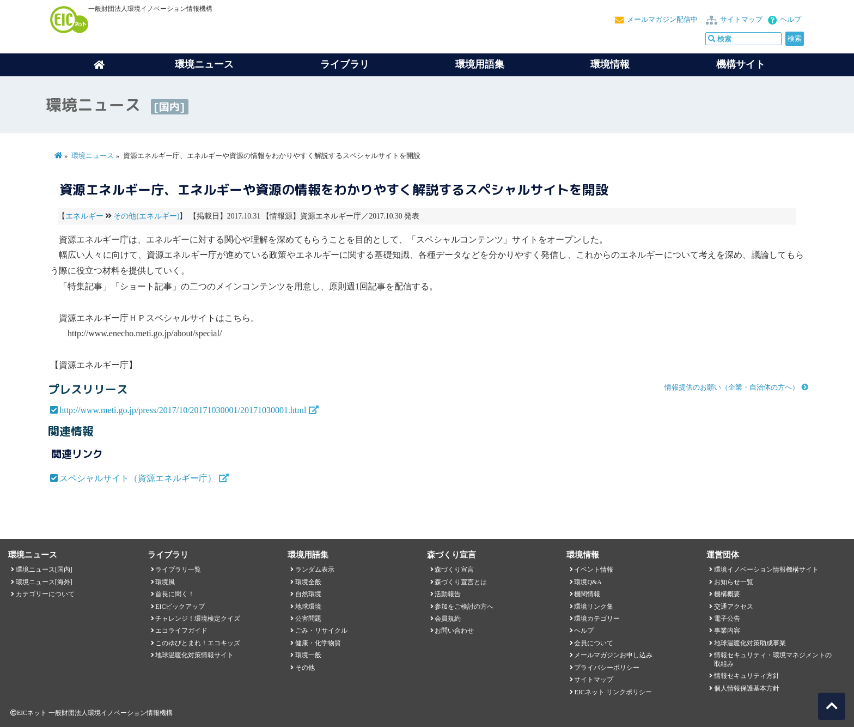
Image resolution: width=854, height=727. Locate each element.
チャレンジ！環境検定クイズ (197, 618)
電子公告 (727, 618)
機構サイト (740, 64)
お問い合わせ (454, 630)
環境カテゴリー (597, 618)
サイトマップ (741, 19)
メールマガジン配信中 (662, 19)
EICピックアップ (180, 606)
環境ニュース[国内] (44, 569)
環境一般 (308, 655)
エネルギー (84, 216)
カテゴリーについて (45, 594)
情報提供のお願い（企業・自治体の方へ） (731, 387)
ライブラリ (344, 64)
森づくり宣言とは (461, 582)
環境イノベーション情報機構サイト (766, 569)
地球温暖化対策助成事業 (750, 643)
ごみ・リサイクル (321, 630)
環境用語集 (479, 64)
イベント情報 (593, 569)
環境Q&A (587, 582)
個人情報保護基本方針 (746, 688)
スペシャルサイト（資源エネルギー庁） (137, 478)
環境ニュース (92, 156)
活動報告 (448, 594)
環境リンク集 (593, 606)
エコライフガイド (181, 630)
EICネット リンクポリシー (612, 692)
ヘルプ (790, 19)
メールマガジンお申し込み (613, 655)
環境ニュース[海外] (44, 582)
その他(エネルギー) (146, 216)
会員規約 (448, 618)
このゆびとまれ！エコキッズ (197, 643)
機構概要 (727, 594)
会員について (593, 643)
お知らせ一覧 (733, 582)
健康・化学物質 (318, 643)
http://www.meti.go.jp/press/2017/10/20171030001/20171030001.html (182, 410)
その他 (305, 667)
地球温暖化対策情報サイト (194, 655)
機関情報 (587, 594)
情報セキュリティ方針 (746, 676)
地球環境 (308, 606)
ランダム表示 (314, 569)
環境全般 (308, 582)
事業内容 (727, 630)
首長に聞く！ (174, 594)
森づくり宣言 (454, 569)
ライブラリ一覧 (178, 569)
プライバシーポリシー (606, 667)
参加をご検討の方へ (464, 606)
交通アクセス (733, 606)
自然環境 (308, 594)
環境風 (165, 582)
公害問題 (308, 618)
